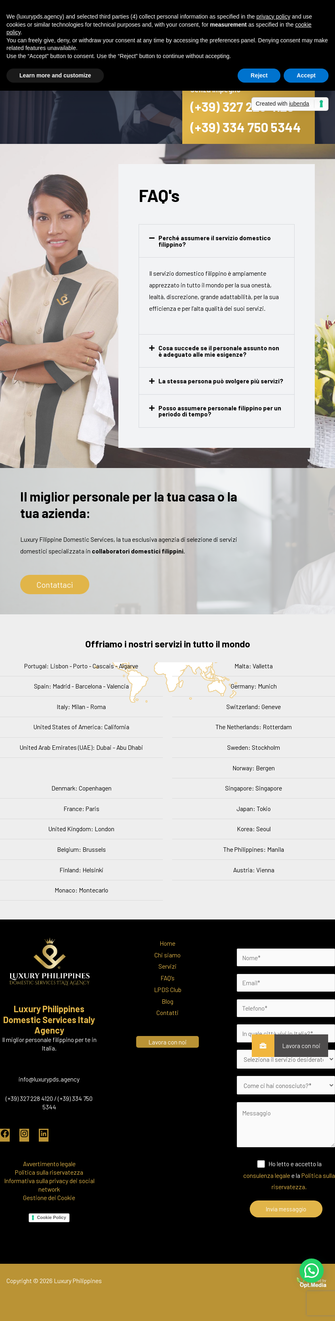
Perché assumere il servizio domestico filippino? (214, 241)
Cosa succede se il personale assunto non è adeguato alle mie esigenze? (218, 351)
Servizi (167, 966)
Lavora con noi (297, 1045)
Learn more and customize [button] (55, 75)
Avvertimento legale (49, 1163)
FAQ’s (167, 978)
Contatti (167, 1012)
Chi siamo (167, 955)
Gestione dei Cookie (49, 1197)
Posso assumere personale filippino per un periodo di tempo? (219, 411)
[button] (216, 241)
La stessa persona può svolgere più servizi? (220, 381)
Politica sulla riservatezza (49, 1172)
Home (167, 943)
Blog (167, 1001)
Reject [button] (259, 75)
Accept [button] (306, 75)
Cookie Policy (51, 1217)
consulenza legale (266, 1175)
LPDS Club (167, 989)
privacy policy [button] (273, 16)
